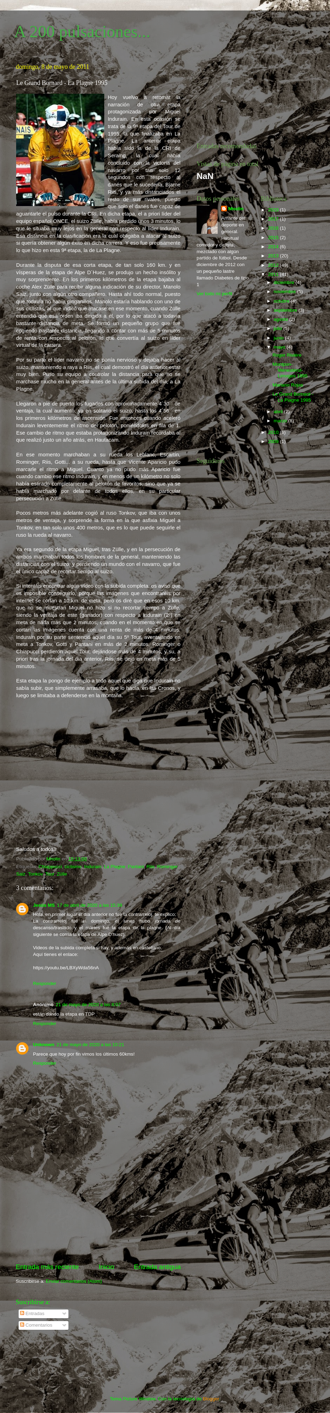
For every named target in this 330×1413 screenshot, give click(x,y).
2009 (274, 441)
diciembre (285, 282)
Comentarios (36, 1325)
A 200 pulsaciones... (82, 31)
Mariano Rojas (287, 385)
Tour (49, 874)
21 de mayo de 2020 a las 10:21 (90, 1044)
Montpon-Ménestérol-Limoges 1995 (290, 370)
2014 (274, 246)
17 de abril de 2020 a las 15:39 (89, 905)
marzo (281, 420)
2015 (274, 237)
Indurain (92, 866)
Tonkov (35, 874)
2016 (274, 228)
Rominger (167, 866)
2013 (274, 255)
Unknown (43, 1044)
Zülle (62, 874)
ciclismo (73, 866)
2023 (274, 209)
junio (279, 338)
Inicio (106, 1266)
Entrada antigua (157, 1266)
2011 (274, 274)
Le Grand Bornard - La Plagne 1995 (292, 396)
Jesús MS (44, 905)
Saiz (20, 874)
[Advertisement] (98, 1218)
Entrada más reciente (47, 1266)
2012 (274, 265)
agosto (281, 319)
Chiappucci (50, 866)
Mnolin (236, 208)
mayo (280, 347)
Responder (44, 983)
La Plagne (114, 866)
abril (279, 411)
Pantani (136, 866)
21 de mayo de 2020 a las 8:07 (88, 1004)
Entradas (32, 1313)
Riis (151, 866)
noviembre (285, 291)
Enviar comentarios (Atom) (74, 1281)
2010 (274, 432)
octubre (282, 301)
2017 (274, 219)
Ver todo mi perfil (214, 293)
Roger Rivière (287, 355)
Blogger (211, 1398)
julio (279, 328)
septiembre (286, 310)
